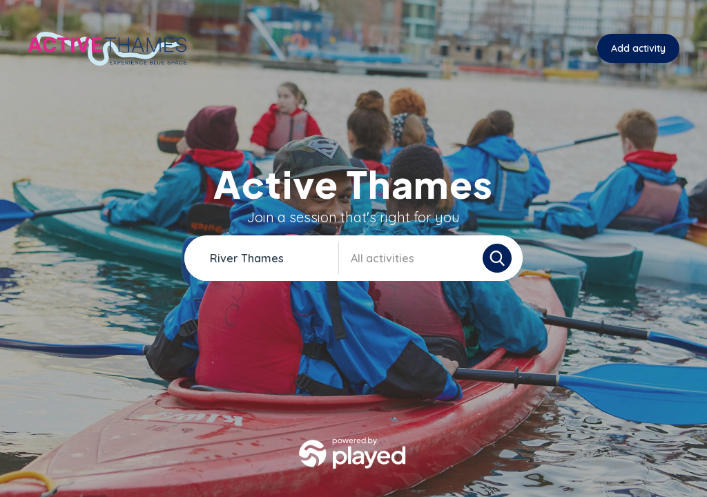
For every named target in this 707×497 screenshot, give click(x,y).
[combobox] (270, 258)
